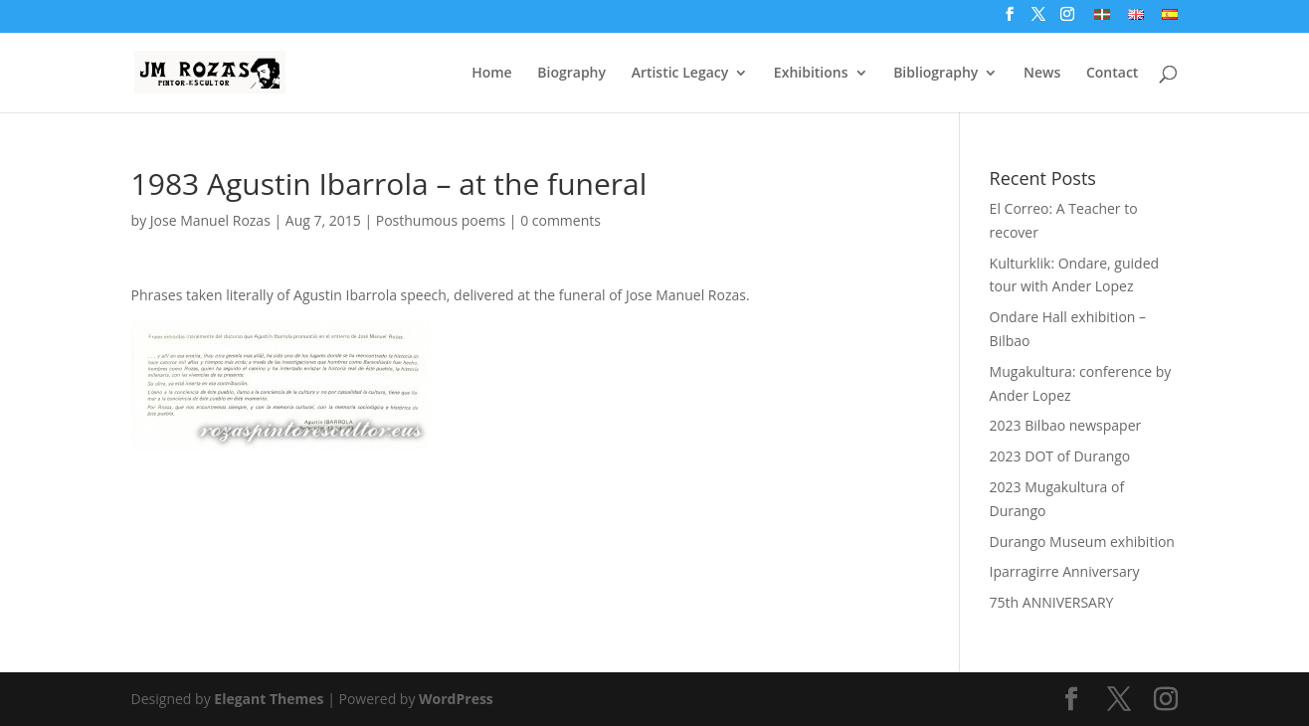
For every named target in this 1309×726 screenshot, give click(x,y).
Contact (1112, 74)
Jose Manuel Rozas (210, 220)
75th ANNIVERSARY (1052, 602)
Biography (571, 74)
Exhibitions (811, 74)
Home (491, 74)
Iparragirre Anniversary (1065, 571)
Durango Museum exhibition (1082, 541)
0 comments (560, 220)
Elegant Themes (268, 698)
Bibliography (935, 74)
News (1042, 74)
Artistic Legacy (680, 74)
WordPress (456, 698)
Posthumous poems (440, 220)
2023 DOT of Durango (1060, 456)
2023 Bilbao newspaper (1066, 425)
